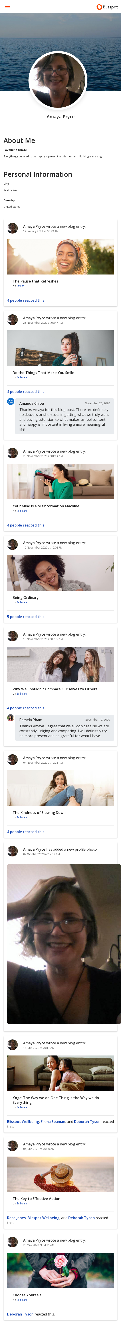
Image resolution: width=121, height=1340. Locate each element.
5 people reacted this (25, 616)
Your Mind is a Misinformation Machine (46, 506)
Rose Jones (16, 1217)
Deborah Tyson (87, 1121)
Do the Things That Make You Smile (43, 372)
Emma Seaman (53, 1121)
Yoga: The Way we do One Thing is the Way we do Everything (56, 1100)
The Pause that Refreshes (35, 281)
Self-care (22, 377)
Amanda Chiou (31, 403)
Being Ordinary (26, 597)
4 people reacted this (25, 300)
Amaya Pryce (34, 226)
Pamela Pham (30, 719)
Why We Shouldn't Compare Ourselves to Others (55, 689)
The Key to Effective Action (36, 1198)
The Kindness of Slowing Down (39, 812)
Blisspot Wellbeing (23, 1121)
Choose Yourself (27, 1295)
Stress (20, 286)
